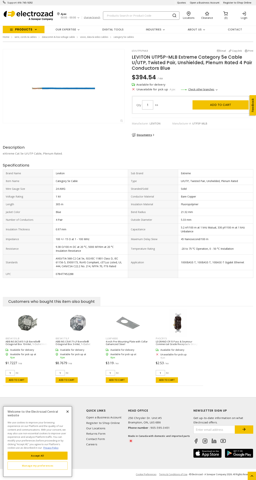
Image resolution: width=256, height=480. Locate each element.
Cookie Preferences (146, 474)
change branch (92, 17)
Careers (91, 444)
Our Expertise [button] (66, 29)
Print (250, 50)
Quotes (181, 2)
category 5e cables (124, 37)
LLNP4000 (112, 338)
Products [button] (23, 29)
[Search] (141, 15)
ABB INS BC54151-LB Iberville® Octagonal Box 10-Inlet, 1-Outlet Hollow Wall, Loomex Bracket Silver (28, 344)
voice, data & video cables (94, 37)
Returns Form (95, 433)
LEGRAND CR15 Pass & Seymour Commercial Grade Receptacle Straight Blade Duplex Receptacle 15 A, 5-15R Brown (178, 345)
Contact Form (95, 439)
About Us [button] (195, 29)
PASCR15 (161, 338)
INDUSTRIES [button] (153, 29)
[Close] (67, 412)
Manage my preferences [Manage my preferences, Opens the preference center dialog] (37, 465)
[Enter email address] (214, 429)
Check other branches (201, 89)
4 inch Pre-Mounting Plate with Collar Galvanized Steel (127, 343)
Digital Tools (113, 29)
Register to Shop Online (237, 2)
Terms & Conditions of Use (173, 474)
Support (12, 2)
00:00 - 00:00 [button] (68, 17)
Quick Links (96, 411)
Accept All (37, 455)
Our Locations (95, 428)
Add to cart (220, 105)
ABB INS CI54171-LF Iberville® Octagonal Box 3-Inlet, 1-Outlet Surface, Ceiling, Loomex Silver (73, 344)
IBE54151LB (13, 338)
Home (6, 37)
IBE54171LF (62, 338)
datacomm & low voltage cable (58, 37)
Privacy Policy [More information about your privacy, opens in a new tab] (51, 447)
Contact (235, 29)
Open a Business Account (205, 2)
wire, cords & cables (26, 37)
